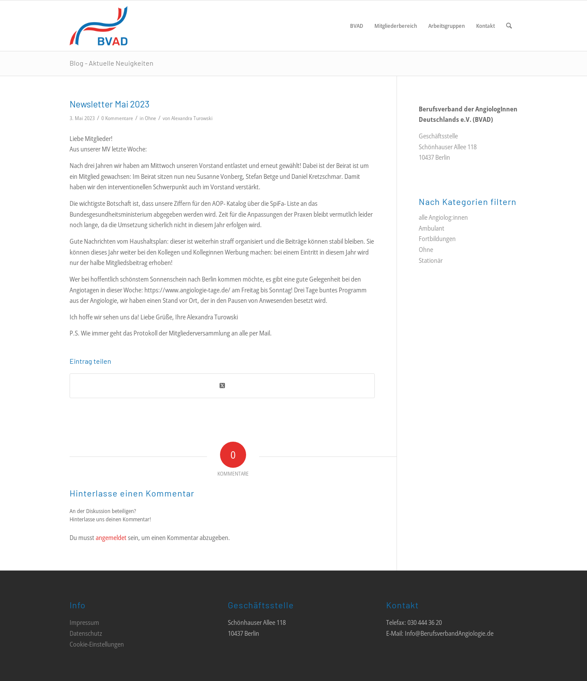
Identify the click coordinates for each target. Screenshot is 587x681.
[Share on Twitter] (222, 386)
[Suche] (508, 25)
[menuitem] (356, 25)
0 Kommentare (117, 118)
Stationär (431, 260)
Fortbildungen (437, 238)
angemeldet (111, 537)
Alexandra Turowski (192, 118)
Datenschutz (86, 633)
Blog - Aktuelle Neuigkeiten (111, 63)
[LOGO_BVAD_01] (125, 25)
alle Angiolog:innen (443, 217)
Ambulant (431, 228)
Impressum (84, 622)
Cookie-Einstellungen (97, 644)
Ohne (150, 118)
